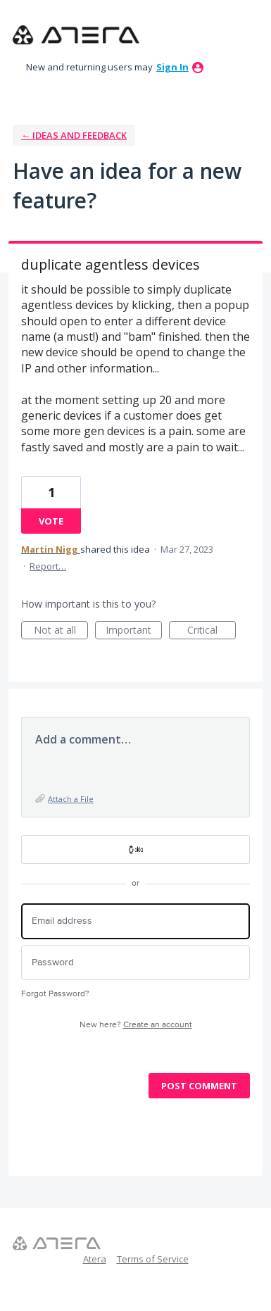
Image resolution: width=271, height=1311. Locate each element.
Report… (48, 566)
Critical (211, 631)
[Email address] (135, 921)
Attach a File (71, 799)
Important (134, 631)
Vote (51, 521)
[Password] (135, 963)
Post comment (199, 1085)
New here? (136, 1025)
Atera (94, 1259)
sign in (172, 67)
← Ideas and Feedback (74, 135)
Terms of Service (153, 1259)
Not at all (61, 631)
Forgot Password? (55, 994)
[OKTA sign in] (135, 849)
